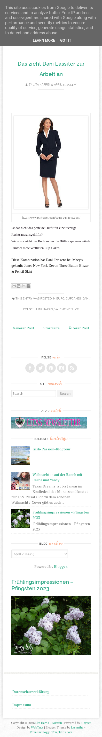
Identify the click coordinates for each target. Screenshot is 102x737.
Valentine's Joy (66, 309)
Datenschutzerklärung (30, 691)
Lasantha (77, 727)
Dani (85, 298)
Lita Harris (44, 309)
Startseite (51, 327)
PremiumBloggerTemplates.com (51, 732)
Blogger (60, 566)
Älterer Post (79, 327)
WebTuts (37, 727)
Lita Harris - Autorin (48, 723)
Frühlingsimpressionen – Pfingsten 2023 (42, 585)
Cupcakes (73, 298)
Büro (60, 298)
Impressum (21, 704)
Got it (65, 40)
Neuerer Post (23, 327)
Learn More (44, 40)
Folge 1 (29, 309)
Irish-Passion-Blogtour (51, 449)
